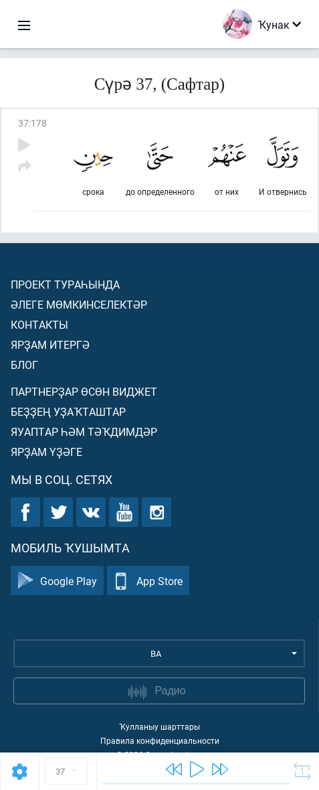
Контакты (39, 324)
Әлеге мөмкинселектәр (79, 304)
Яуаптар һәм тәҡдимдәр (84, 431)
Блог (24, 365)
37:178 (32, 122)
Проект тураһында (65, 284)
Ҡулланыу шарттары (159, 726)
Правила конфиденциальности (159, 740)
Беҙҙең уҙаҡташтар (68, 411)
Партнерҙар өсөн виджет (84, 391)
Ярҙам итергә (50, 344)
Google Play (57, 580)
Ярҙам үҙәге (46, 452)
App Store (148, 580)
